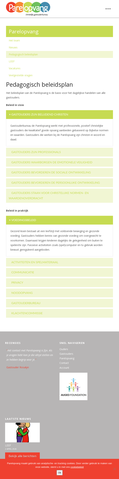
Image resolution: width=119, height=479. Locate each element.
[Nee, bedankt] (114, 469)
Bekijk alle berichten (22, 456)
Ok (59, 472)
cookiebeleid (77, 467)
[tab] (59, 114)
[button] (108, 9)
